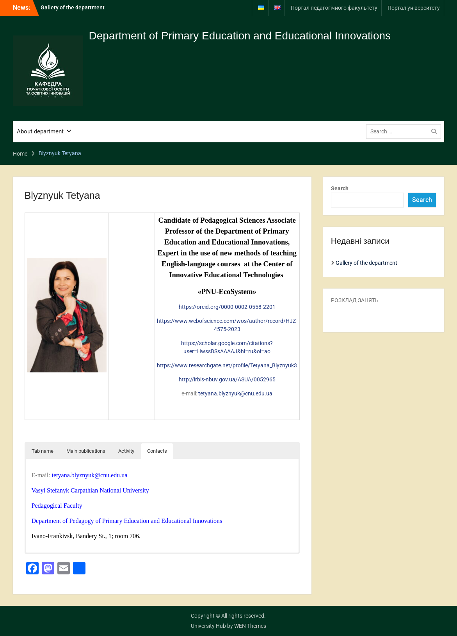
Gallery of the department (73, 7)
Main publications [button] (85, 451)
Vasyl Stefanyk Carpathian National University (90, 490)
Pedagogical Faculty (57, 505)
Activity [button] (126, 451)
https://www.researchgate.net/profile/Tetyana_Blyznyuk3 (227, 365)
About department (40, 131)
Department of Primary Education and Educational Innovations (240, 36)
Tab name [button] (42, 451)
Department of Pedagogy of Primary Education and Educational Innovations (127, 520)
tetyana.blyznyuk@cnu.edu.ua (235, 393)
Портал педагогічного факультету (334, 8)
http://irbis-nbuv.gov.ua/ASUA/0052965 (227, 379)
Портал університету (414, 8)
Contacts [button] (157, 451)
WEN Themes (250, 626)
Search (340, 188)
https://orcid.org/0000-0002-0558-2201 (227, 307)
